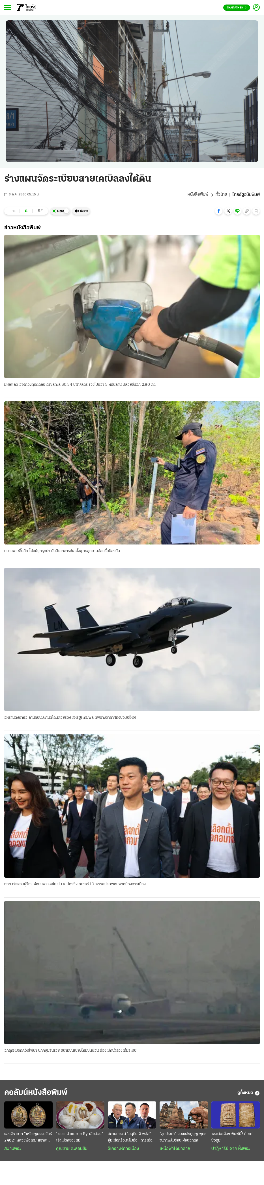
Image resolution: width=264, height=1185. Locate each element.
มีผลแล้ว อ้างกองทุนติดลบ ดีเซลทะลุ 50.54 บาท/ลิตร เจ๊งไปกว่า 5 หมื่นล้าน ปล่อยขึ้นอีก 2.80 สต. (80, 385)
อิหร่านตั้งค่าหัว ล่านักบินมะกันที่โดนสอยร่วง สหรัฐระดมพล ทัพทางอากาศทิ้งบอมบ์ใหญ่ (70, 718)
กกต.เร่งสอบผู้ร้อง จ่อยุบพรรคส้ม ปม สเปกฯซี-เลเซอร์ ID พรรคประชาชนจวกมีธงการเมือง (75, 885)
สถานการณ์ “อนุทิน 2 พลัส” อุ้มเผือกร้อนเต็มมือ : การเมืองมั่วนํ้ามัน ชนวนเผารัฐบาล (130, 1139)
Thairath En (236, 7)
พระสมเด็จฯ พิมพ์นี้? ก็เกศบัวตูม (231, 1138)
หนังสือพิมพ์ (197, 195)
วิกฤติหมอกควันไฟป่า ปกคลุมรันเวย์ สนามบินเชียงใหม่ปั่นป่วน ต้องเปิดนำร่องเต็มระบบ (70, 1051)
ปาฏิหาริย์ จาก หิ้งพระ (230, 1149)
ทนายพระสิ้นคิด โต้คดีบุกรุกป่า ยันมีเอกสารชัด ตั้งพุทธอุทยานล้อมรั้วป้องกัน (62, 551)
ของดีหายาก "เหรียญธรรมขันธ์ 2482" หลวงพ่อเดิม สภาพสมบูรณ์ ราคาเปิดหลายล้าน (28, 1139)
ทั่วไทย (221, 195)
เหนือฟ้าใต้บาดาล (175, 1149)
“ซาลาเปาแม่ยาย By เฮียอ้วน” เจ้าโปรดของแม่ (79, 1138)
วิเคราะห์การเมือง (123, 1149)
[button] (218, 211)
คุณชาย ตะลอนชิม (71, 1149)
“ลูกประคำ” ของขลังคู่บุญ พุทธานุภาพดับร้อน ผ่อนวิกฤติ (183, 1138)
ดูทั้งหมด (248, 1093)
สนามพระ (12, 1149)
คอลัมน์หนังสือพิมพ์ (37, 1093)
